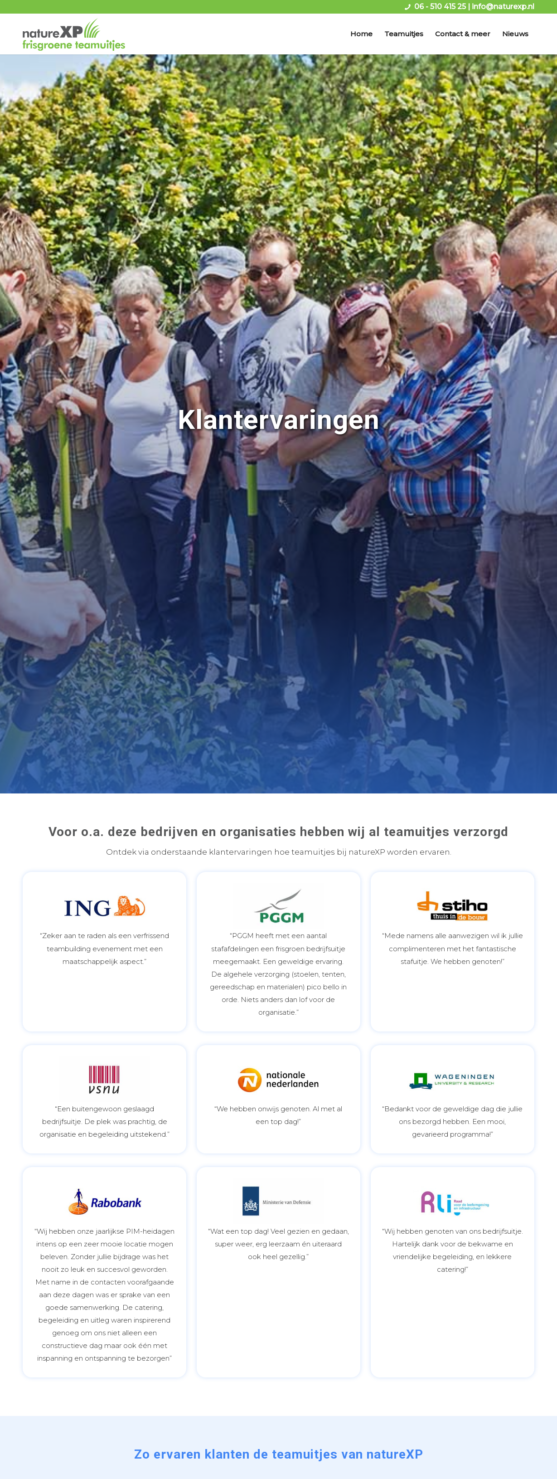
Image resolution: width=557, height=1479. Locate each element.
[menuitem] (361, 34)
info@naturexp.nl (503, 6)
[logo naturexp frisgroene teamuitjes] (74, 34)
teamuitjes (417, 831)
